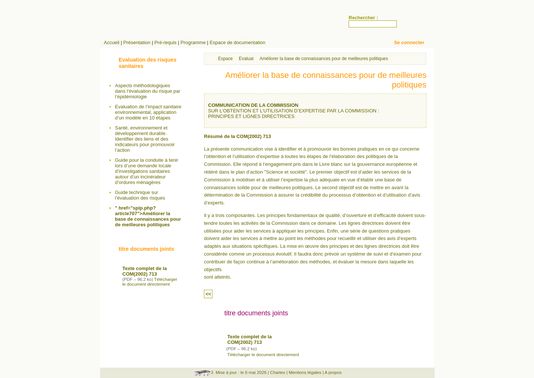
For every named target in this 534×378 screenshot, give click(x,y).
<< (208, 294)
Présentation (137, 42)
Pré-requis (165, 42)
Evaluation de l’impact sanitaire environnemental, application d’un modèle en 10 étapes (148, 112)
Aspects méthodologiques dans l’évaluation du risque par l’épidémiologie (147, 91)
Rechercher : (363, 17)
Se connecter (409, 42)
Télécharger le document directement (263, 354)
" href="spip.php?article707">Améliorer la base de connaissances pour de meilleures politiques (148, 216)
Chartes (277, 372)
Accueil (111, 42)
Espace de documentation (237, 42)
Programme (193, 42)
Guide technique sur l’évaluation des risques (140, 195)
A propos (333, 372)
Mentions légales (305, 372)
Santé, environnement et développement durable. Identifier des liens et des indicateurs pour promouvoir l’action (145, 139)
